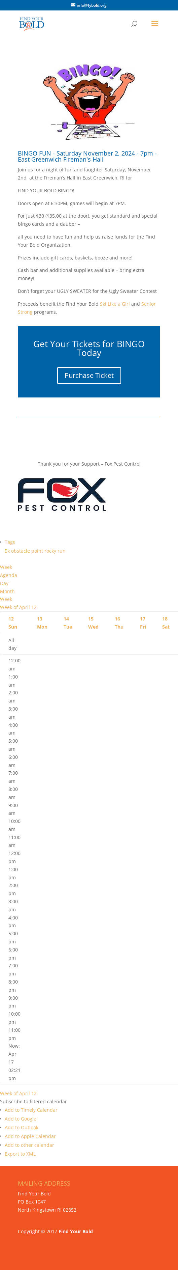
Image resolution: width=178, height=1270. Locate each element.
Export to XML (20, 1154)
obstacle (21, 551)
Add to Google (20, 1118)
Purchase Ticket (89, 375)
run (62, 551)
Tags (10, 542)
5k (8, 551)
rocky (51, 551)
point (37, 551)
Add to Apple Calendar (30, 1136)
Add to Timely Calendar (31, 1110)
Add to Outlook (21, 1127)
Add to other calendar (29, 1145)
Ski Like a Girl (114, 304)
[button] (33, 1101)
